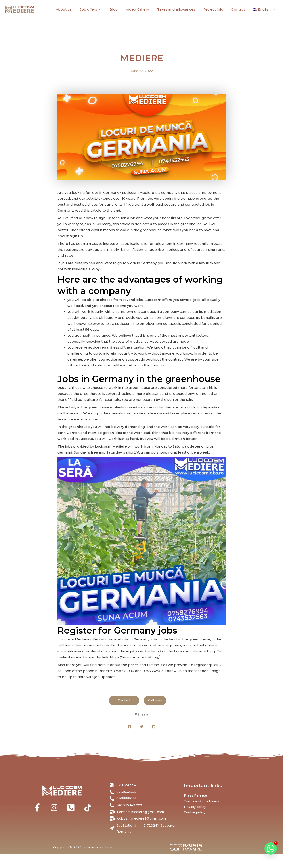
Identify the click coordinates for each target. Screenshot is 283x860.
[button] (129, 730)
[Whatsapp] (271, 848)
